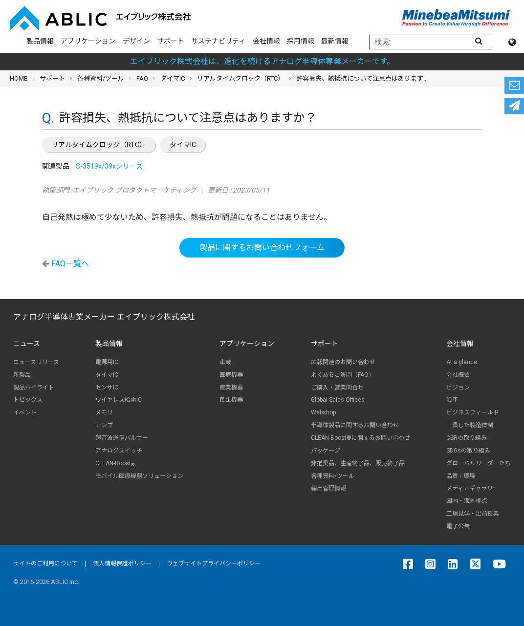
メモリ (104, 412)
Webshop (323, 412)
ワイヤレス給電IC (118, 399)
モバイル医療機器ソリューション (139, 476)
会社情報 (266, 41)
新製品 (22, 374)
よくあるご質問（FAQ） (342, 374)
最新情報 (335, 41)
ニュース (26, 343)
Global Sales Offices (338, 399)
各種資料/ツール (100, 78)
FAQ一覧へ (70, 263)
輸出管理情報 (328, 488)
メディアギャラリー (472, 488)
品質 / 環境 (460, 476)
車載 (225, 362)
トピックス (28, 399)
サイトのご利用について (45, 563)
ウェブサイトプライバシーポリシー (214, 563)
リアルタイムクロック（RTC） (98, 145)
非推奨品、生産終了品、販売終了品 (358, 463)
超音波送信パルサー (121, 437)
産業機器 (231, 387)
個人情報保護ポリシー (122, 563)
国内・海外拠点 (466, 500)
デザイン (136, 41)
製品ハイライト (33, 387)
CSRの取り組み (466, 437)
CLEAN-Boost (114, 463)
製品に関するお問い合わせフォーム (262, 247)
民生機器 (231, 399)
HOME (18, 78)
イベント (25, 412)
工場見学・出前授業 (472, 513)
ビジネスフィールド (472, 412)
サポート (170, 41)
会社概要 (458, 374)
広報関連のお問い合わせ (343, 362)
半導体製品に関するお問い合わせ (355, 425)
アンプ (104, 425)
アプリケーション (88, 41)
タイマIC (183, 145)
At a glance (461, 362)
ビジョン (458, 387)
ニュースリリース (36, 362)
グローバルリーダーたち (478, 463)
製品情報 (40, 41)
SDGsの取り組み (468, 450)
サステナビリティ (218, 41)
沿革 (452, 399)
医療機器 (231, 374)
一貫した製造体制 (469, 425)
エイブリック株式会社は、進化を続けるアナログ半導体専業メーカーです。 (262, 61)
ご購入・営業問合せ (337, 387)
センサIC (106, 387)
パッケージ (325, 450)
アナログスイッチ (118, 450)
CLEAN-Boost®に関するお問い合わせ (360, 437)
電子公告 (458, 526)
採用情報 (300, 41)
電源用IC (106, 362)
